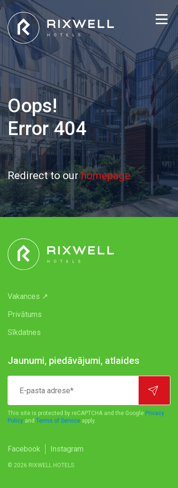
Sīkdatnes (24, 332)
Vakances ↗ (28, 296)
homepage (106, 175)
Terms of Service (58, 420)
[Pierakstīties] (154, 390)
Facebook (24, 448)
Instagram (67, 448)
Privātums (25, 314)
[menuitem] (89, 296)
